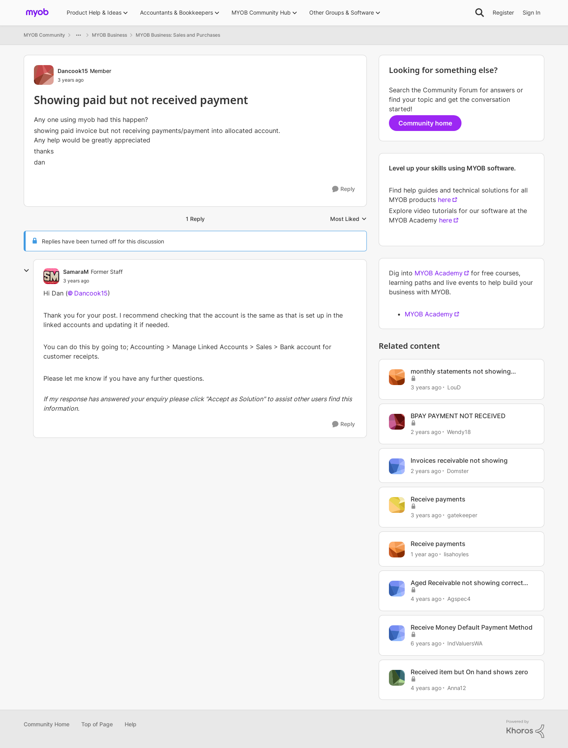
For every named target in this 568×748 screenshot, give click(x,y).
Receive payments (438, 499)
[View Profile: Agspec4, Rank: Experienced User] (397, 589)
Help (130, 724)
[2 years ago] (426, 432)
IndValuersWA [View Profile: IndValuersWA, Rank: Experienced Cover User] (464, 643)
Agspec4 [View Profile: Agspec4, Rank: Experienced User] (459, 598)
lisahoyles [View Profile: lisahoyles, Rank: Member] (456, 554)
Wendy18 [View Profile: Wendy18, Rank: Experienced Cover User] (459, 431)
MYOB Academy (439, 273)
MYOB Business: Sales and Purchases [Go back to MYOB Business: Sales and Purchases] (178, 35)
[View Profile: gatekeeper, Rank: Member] (397, 505)
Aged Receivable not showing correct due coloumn (467, 583)
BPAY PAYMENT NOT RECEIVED (458, 416)
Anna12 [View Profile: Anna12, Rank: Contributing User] (456, 687)
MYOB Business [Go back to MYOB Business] (109, 35)
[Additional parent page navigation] (78, 35)
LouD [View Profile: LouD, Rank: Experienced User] (454, 387)
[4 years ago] (426, 599)
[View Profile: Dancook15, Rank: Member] (44, 75)
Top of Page (97, 724)
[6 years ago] (426, 643)
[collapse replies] (26, 270)
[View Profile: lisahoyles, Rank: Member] (397, 549)
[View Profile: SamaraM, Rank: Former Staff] (51, 276)
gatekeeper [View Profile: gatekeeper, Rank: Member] (462, 515)
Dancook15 (91, 293)
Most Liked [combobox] (348, 219)
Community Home (46, 724)
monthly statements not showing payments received (461, 371)
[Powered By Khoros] (525, 729)
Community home (425, 123)
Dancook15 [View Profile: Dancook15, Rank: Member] (73, 70)
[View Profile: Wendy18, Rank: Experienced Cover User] (397, 422)
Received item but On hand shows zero (469, 672)
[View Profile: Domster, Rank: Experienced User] (397, 466)
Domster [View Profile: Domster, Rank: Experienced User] (458, 470)
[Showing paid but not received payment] (76, 280)
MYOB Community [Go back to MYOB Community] (44, 35)
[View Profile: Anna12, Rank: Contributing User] (397, 678)
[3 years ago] (426, 387)
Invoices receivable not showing (459, 460)
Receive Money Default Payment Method (471, 627)
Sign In (531, 12)
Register (503, 12)
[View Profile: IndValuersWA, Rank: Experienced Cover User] (397, 633)
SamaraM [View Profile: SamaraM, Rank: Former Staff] (76, 271)
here (444, 200)
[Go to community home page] (37, 12)
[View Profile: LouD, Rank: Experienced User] (397, 377)
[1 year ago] (424, 554)
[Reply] (344, 189)
